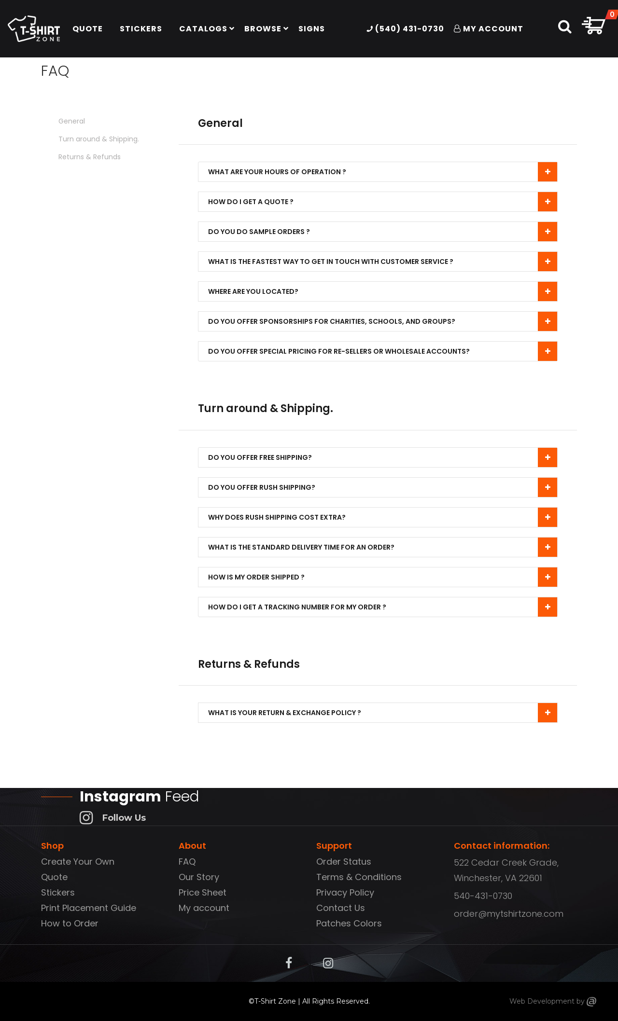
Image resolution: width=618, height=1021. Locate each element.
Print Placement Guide (88, 908)
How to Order (69, 923)
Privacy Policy (345, 892)
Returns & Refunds (89, 157)
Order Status (343, 861)
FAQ (187, 861)
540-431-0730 (483, 896)
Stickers (58, 892)
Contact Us (340, 908)
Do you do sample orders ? (261, 231)
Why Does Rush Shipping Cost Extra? (279, 517)
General (71, 121)
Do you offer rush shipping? (264, 487)
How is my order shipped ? (258, 577)
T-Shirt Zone (275, 1001)
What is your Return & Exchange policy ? (287, 712)
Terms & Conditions (359, 877)
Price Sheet (202, 892)
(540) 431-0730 (405, 28)
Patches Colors (349, 923)
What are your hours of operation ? (279, 172)
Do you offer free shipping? (262, 457)
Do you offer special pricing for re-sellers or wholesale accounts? (341, 351)
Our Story (199, 877)
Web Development (542, 1001)
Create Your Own (77, 861)
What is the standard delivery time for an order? (303, 547)
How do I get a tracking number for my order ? (299, 607)
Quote (54, 877)
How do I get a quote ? (253, 201)
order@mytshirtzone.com (508, 914)
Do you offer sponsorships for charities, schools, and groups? (334, 321)
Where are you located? (255, 291)
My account (204, 908)
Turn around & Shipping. (98, 139)
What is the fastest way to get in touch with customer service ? (333, 261)
